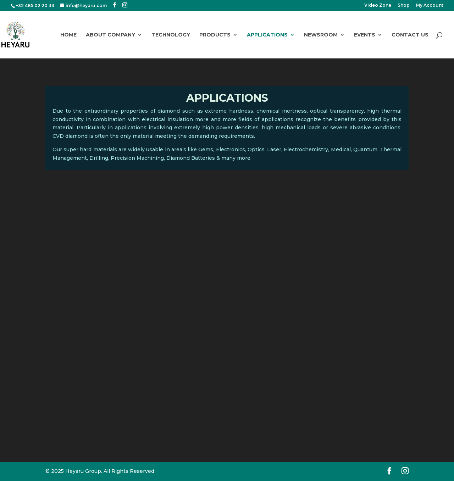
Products (215, 35)
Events (364, 35)
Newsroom (321, 35)
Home (68, 35)
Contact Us (410, 35)
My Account (429, 5)
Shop (404, 5)
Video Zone (377, 5)
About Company (110, 35)
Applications (267, 35)
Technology (170, 35)
